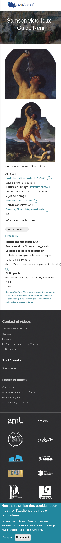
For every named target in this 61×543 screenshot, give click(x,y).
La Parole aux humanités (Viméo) (20, 344)
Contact (6, 334)
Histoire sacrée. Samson (19, 200)
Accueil (31, 35)
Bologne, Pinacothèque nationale (24, 209)
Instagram (7, 339)
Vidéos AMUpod (10, 349)
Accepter (8, 537)
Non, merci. (23, 537)
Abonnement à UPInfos (14, 328)
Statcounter (9, 368)
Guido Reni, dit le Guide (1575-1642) (25, 178)
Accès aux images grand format (19, 392)
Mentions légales (11, 397)
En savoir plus (35, 529)
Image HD (12, 235)
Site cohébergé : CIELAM (15, 402)
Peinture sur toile (40, 187)
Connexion (8, 387)
